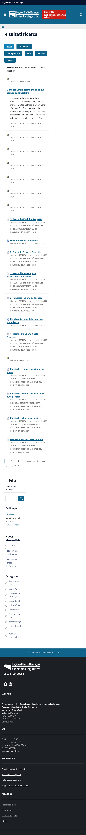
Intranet (5, 821)
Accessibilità (7, 815)
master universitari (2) (15, 635)
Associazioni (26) (14, 583)
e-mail (10, 721)
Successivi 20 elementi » (37, 461)
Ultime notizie (34, 123)
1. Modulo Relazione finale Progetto (22, 335)
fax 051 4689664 (9, 748)
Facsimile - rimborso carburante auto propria (25, 395)
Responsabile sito (9, 804)
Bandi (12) (13, 588)
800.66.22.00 (20, 745)
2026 (12, 126)
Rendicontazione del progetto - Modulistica (25, 320)
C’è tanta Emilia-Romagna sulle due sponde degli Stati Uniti (25, 91)
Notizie (41, 53)
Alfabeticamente (13, 524)
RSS (15, 815)
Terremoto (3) (15, 621)
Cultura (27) (14, 605)
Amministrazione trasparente (14, 769)
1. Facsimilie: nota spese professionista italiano (21, 274)
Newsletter (24, 81)
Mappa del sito (8, 785)
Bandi (37, 243)
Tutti (9, 46)
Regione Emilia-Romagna (13, 2)
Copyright (17, 779)
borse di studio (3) (15, 627)
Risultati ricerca (20, 34)
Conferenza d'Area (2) (14, 595)
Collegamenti (13, 53)
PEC (17, 750)
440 (17, 465)
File (29, 53)
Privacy (18, 785)
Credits (5, 810)
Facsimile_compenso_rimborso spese (25, 370)
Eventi (10, 60)
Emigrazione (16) (14, 615)
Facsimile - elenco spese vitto (25, 418)
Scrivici (12, 810)
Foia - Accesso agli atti (11, 774)
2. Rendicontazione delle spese (26, 298)
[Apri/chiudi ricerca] (81, 15)
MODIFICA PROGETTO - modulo (26, 439)
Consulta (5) (14, 601)
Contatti (6, 693)
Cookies (26, 785)
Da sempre (14, 566)
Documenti (24, 46)
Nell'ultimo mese (12, 561)
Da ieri (12, 545)
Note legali (6, 779)
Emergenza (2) (15, 609)
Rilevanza (10, 514)
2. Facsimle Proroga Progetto (25, 252)
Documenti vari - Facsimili (24, 240)
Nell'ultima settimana (12, 552)
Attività (22, 222)
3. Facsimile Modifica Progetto (26, 219)
